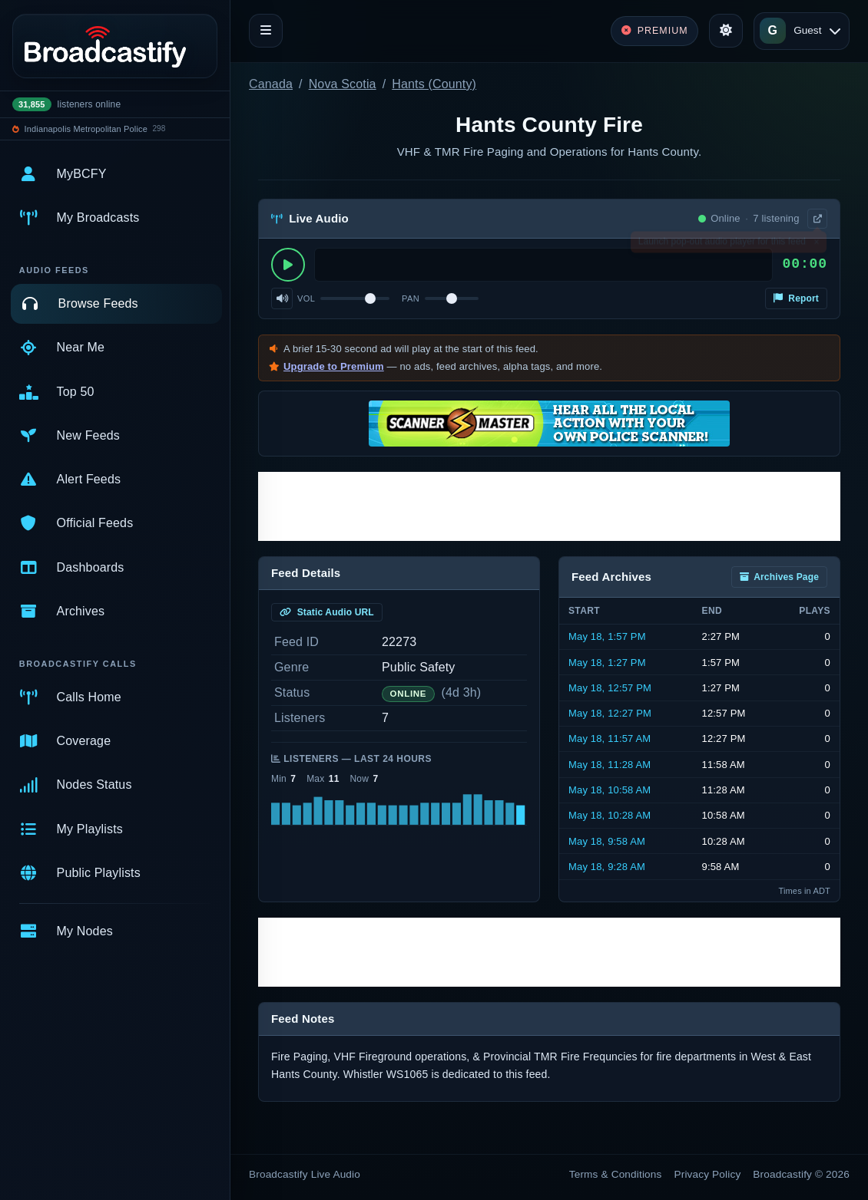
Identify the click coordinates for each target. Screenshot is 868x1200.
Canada (271, 84)
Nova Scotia (342, 84)
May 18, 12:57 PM (609, 688)
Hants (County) (434, 84)
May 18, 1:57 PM (607, 636)
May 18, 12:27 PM (609, 713)
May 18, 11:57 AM (609, 738)
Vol (306, 298)
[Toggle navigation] (266, 31)
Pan (410, 298)
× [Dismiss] (816, 244)
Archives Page (779, 577)
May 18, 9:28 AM (606, 866)
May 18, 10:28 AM (609, 815)
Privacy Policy (707, 1174)
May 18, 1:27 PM (607, 662)
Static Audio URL (327, 612)
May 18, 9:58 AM (606, 841)
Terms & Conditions (615, 1174)
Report (796, 298)
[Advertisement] (549, 506)
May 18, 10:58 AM (609, 790)
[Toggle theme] (726, 31)
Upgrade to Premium (333, 366)
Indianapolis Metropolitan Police (86, 129)
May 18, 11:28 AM (609, 764)
